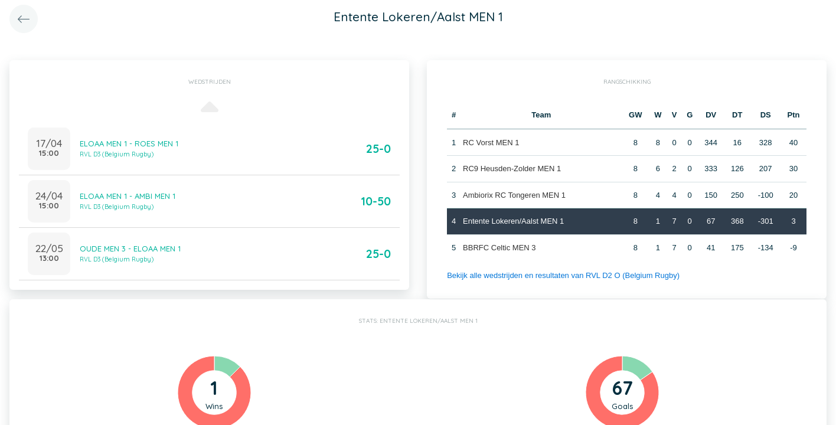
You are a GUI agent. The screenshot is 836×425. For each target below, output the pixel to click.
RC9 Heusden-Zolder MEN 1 (512, 168)
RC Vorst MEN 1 (491, 142)
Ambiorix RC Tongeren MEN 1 (514, 195)
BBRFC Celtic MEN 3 (499, 247)
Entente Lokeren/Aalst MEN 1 (513, 221)
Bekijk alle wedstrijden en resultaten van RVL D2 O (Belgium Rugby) (563, 275)
